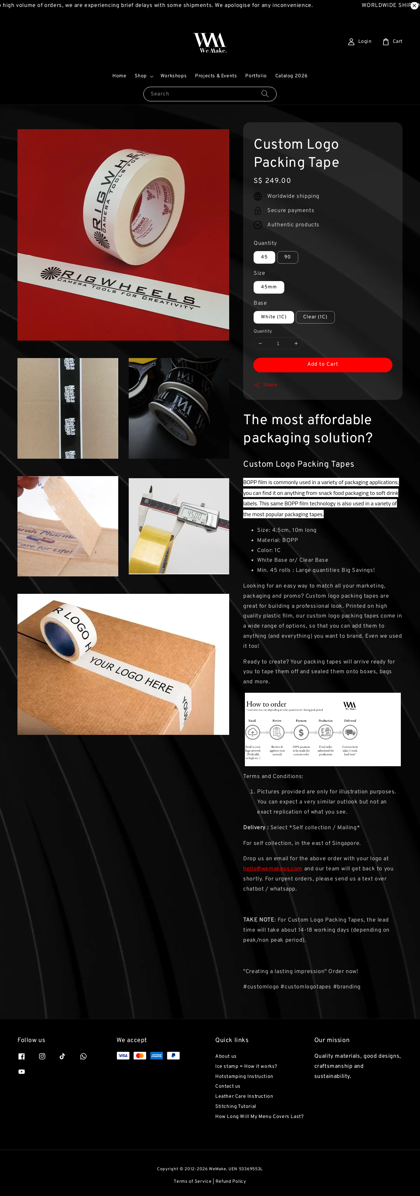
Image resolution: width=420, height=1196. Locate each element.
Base (260, 303)
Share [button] (265, 385)
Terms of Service (192, 1182)
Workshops (173, 76)
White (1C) (274, 317)
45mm (269, 287)
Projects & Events (216, 76)
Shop (141, 76)
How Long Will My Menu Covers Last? (259, 1117)
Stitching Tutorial (235, 1107)
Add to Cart (322, 364)
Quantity (265, 243)
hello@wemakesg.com (272, 868)
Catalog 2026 (291, 76)
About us (226, 1056)
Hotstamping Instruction (244, 1077)
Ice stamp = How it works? (246, 1067)
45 (264, 257)
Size (259, 273)
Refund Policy (231, 1182)
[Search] (265, 94)
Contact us (228, 1086)
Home (119, 76)
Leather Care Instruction (244, 1097)
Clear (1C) (315, 317)
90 (287, 257)
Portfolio (256, 76)
